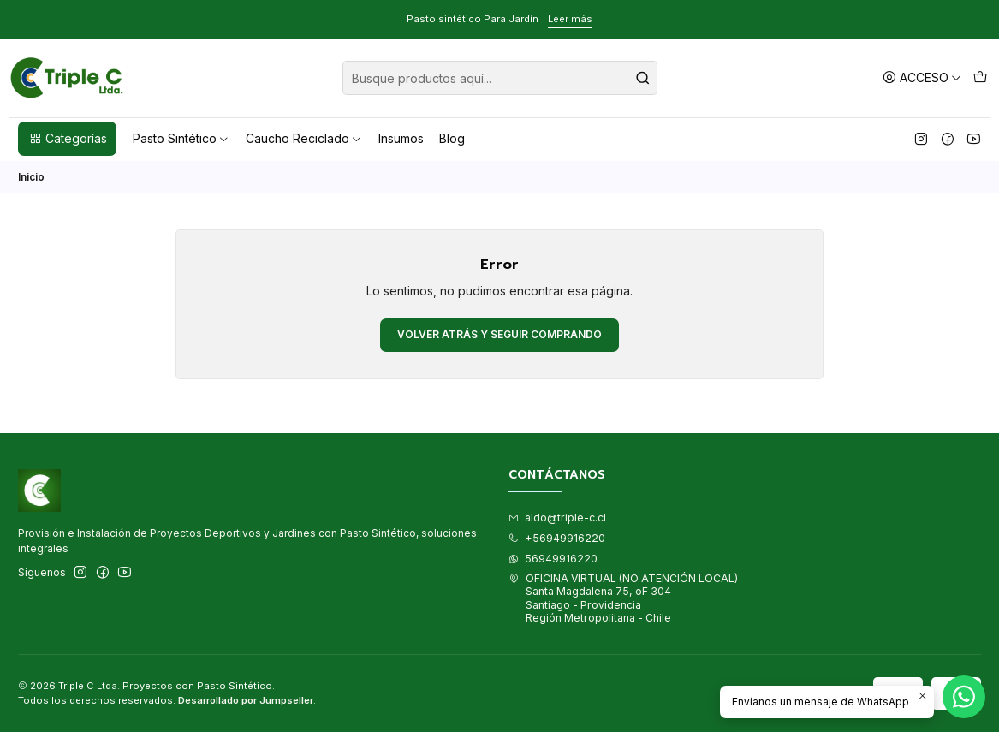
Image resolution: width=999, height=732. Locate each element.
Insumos (401, 138)
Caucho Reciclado (304, 138)
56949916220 (553, 558)
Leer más (570, 19)
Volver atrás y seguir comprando (499, 334)
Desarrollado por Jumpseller (245, 700)
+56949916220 (556, 538)
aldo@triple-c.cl (557, 517)
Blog (452, 138)
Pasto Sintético (181, 138)
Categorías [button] (67, 138)
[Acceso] (922, 77)
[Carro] (980, 77)
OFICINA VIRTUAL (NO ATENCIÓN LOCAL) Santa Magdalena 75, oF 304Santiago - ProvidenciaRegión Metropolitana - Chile (623, 598)
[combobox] (499, 78)
